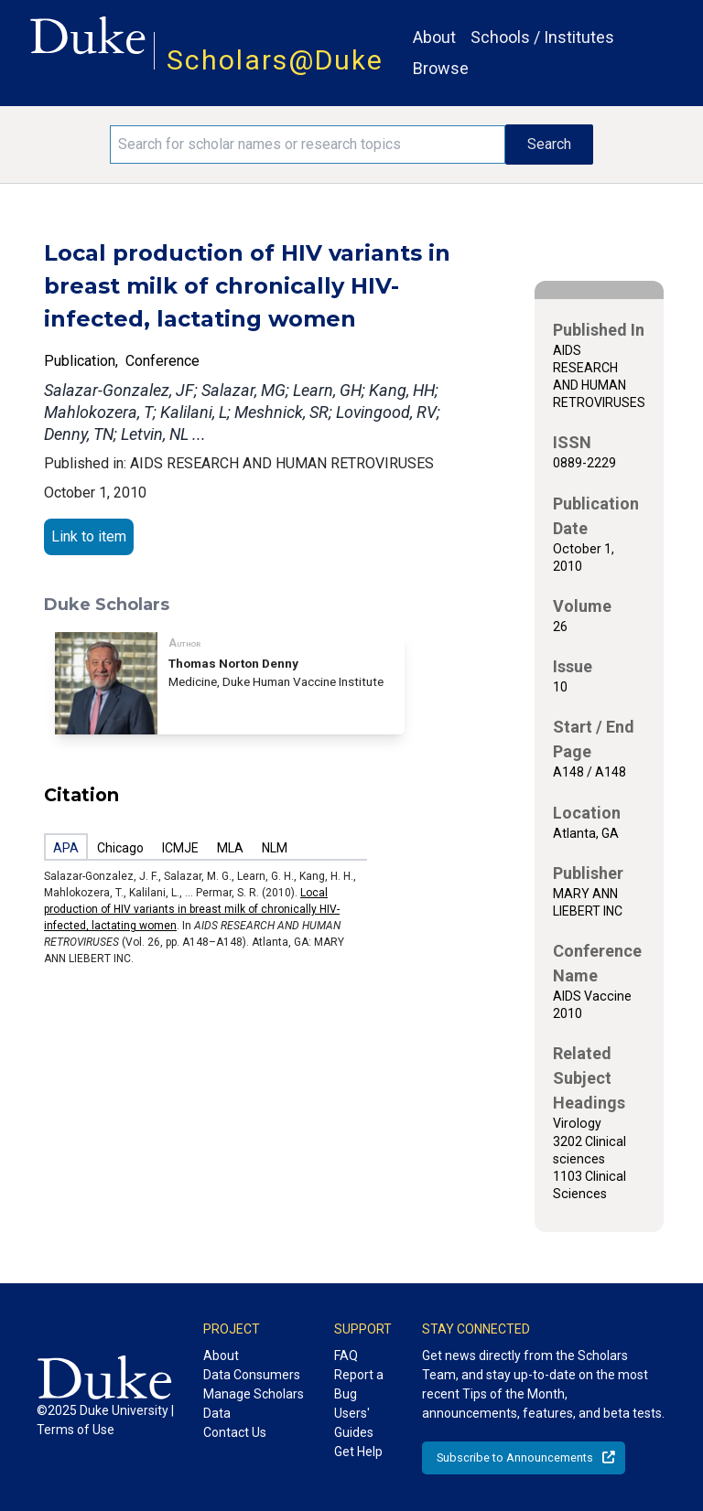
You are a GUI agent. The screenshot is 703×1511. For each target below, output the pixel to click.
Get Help (358, 1451)
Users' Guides (353, 1423)
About (434, 37)
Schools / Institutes (542, 37)
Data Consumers (251, 1374)
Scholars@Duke (275, 60)
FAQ (346, 1355)
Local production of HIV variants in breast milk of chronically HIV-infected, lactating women (192, 909)
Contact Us (234, 1432)
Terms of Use (75, 1429)
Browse (441, 68)
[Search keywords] (307, 144)
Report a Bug (359, 1384)
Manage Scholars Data (253, 1403)
